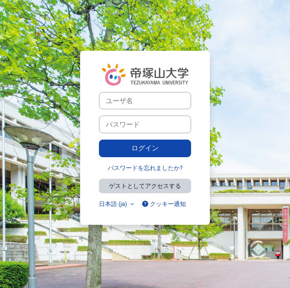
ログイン (145, 148)
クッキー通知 (164, 204)
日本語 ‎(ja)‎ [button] (114, 204)
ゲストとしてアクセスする (145, 186)
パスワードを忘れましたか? (145, 168)
